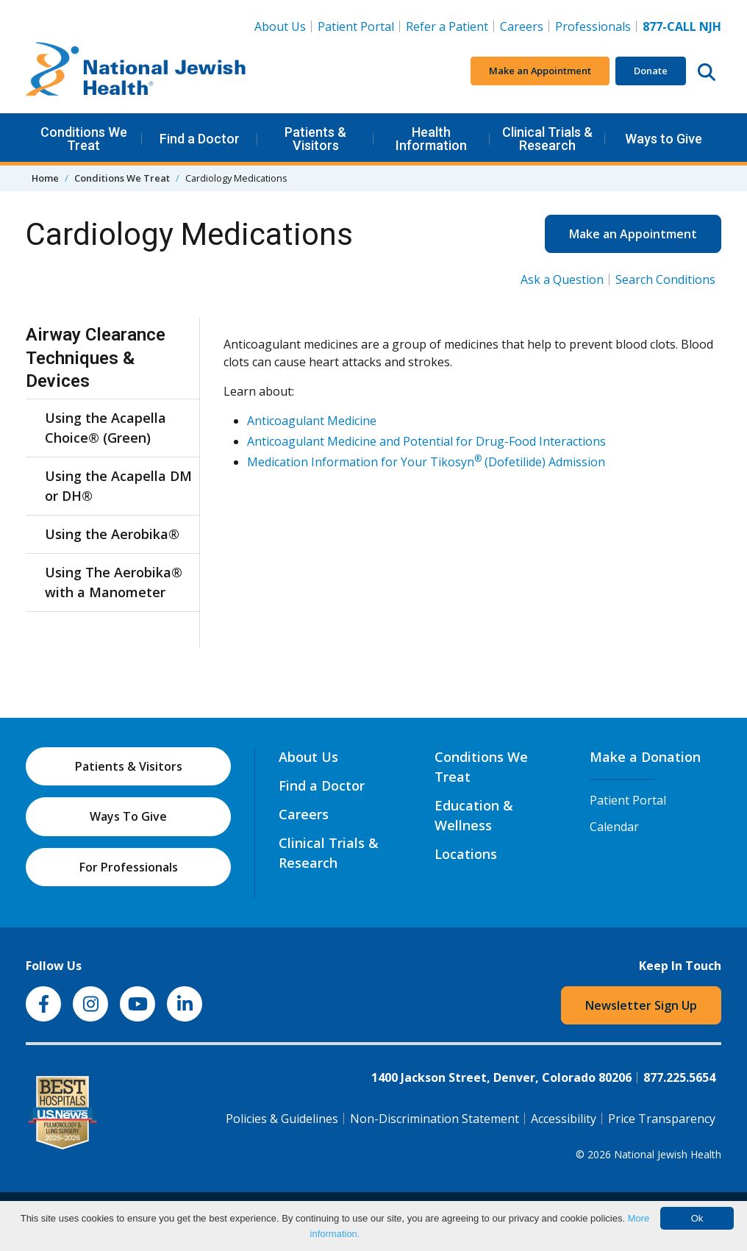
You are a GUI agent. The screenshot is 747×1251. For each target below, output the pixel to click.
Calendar (614, 827)
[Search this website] (706, 71)
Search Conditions (665, 279)
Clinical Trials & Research (547, 138)
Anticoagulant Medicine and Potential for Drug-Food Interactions (426, 441)
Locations (466, 854)
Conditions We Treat (83, 138)
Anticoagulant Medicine (311, 421)
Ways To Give (128, 816)
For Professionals (128, 867)
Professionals (593, 26)
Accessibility (563, 1119)
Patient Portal (356, 26)
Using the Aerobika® (112, 534)
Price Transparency (661, 1119)
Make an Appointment (540, 70)
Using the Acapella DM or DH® (118, 486)
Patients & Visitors (315, 138)
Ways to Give (663, 138)
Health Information (431, 138)
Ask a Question (562, 279)
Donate (651, 70)
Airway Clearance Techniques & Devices (95, 357)
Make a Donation (645, 757)
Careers (524, 26)
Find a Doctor (200, 138)
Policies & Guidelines (282, 1119)
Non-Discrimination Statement (434, 1119)
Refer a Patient (447, 26)
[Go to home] (136, 71)
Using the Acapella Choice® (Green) (105, 427)
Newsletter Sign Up (641, 1005)
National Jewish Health (667, 1154)
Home (45, 178)
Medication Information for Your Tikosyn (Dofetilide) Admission (426, 462)
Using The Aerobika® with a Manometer (113, 582)
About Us (280, 26)
